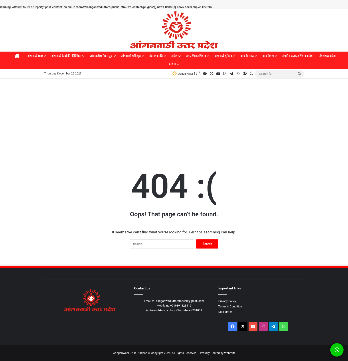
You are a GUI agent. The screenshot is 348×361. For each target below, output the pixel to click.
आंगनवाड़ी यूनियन (223, 56)
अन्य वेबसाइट (247, 56)
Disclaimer (225, 311)
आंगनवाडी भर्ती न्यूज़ (130, 56)
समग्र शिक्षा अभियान (196, 56)
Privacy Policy (227, 301)
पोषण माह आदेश (327, 56)
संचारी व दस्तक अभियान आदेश (297, 56)
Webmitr (229, 353)
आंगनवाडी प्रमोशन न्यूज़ (101, 56)
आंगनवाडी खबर (35, 56)
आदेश (174, 56)
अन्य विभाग (268, 56)
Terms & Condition (230, 306)
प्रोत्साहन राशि (155, 56)
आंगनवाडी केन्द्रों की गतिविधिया (66, 56)
